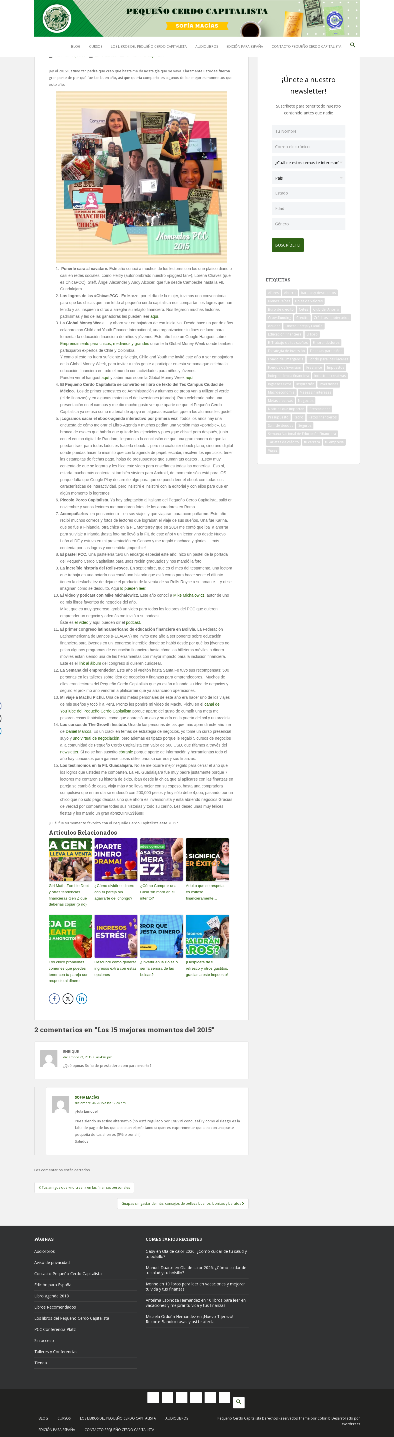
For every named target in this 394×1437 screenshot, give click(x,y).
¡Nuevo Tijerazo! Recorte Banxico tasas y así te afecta (189, 1316)
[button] (353, 46)
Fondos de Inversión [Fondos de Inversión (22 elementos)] (284, 365)
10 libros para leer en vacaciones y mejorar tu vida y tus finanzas (195, 1284)
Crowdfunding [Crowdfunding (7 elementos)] (279, 315)
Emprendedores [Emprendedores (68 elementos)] (326, 340)
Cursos (95, 46)
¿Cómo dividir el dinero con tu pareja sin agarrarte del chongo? (114, 891)
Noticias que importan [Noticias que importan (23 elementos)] (286, 406)
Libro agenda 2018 (51, 1293)
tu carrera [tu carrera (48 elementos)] (312, 439)
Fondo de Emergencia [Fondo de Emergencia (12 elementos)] (285, 356)
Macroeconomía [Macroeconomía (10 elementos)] (281, 390)
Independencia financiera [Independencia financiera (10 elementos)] (288, 373)
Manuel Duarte (159, 1265)
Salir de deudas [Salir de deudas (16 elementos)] (280, 423)
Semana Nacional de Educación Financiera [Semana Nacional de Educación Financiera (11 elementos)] (302, 431)
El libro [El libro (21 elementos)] (312, 332)
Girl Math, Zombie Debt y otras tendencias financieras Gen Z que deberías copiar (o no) (69, 894)
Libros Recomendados (55, 1304)
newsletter (69, 752)
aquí (154, 316)
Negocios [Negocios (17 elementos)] (305, 398)
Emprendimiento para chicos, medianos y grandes (105, 343)
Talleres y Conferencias (55, 1349)
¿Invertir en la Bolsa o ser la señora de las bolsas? (161, 964)
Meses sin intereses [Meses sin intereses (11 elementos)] (315, 390)
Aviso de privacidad (52, 1260)
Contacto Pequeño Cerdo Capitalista (306, 46)
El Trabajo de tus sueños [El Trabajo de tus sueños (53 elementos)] (288, 340)
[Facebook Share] (54, 996)
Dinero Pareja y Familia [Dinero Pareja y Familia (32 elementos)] (304, 323)
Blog (76, 46)
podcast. (133, 622)
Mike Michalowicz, (189, 595)
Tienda (40, 1360)
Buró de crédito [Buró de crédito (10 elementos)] (281, 307)
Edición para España (245, 46)
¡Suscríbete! (290, 242)
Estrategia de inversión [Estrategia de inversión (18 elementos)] (286, 348)
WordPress (351, 1422)
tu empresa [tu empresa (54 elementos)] (334, 439)
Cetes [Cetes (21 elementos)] (303, 307)
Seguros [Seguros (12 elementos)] (304, 423)
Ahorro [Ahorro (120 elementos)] (290, 290)
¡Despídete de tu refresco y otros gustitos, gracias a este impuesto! (207, 967)
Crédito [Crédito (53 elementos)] (302, 315)
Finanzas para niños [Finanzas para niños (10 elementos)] (326, 348)
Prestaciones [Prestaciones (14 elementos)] (319, 406)
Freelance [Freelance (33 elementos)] (314, 365)
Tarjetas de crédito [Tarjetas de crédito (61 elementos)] (283, 439)
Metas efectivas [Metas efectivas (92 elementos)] (280, 398)
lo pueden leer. (133, 588)
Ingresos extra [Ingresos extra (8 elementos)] (279, 381)
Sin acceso (44, 1338)
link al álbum (90, 663)
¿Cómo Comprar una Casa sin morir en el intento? (157, 891)
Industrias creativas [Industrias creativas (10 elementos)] (330, 373)
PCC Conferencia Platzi (55, 1327)
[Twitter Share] (68, 996)
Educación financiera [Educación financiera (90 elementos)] (284, 332)
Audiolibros (206, 46)
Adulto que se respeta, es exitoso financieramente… (207, 891)
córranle (126, 752)
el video (82, 622)
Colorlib (324, 1416)
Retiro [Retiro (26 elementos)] (298, 414)
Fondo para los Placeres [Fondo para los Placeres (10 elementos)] (328, 356)
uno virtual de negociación (96, 738)
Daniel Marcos (78, 731)
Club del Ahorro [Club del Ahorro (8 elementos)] (326, 307)
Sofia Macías (87, 1095)
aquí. (190, 377)
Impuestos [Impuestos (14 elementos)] (335, 365)
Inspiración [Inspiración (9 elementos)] (305, 381)
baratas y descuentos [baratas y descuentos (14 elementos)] (318, 290)
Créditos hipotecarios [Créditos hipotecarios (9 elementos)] (331, 315)
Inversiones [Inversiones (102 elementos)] (328, 381)
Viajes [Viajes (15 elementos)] (272, 448)
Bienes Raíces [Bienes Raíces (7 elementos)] (279, 298)
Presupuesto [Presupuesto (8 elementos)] (278, 414)
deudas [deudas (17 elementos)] (274, 323)
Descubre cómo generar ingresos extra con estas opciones (115, 967)
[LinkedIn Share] (81, 996)
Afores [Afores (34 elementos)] (273, 290)
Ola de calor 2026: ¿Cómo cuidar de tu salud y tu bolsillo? (196, 1251)
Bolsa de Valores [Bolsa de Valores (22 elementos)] (309, 298)
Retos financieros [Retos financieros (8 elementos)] (323, 414)
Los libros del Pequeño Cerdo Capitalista (149, 46)
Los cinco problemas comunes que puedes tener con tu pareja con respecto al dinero (68, 970)
